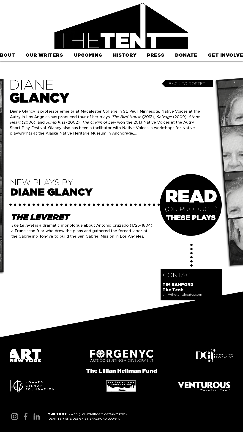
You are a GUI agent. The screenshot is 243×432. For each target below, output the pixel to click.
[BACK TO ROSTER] (187, 83)
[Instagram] (14, 416)
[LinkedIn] (36, 416)
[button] (88, 55)
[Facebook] (25, 416)
